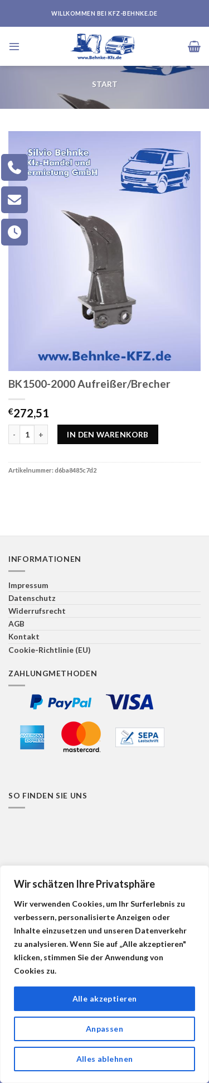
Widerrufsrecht (37, 610)
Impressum (28, 585)
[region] (104, 974)
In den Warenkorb (108, 434)
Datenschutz (32, 598)
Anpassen (104, 1028)
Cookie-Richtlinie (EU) (49, 649)
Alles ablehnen (104, 1058)
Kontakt (24, 636)
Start (105, 84)
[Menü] (14, 46)
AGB (16, 623)
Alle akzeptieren (104, 998)
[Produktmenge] (27, 434)
